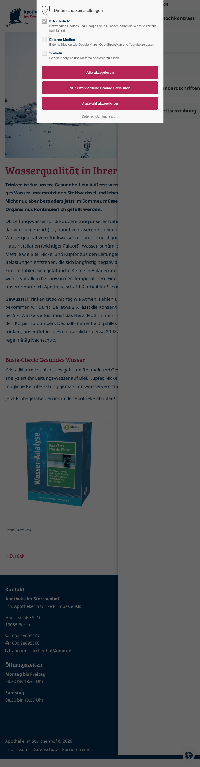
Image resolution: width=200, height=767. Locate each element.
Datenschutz (91, 116)
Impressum (110, 116)
